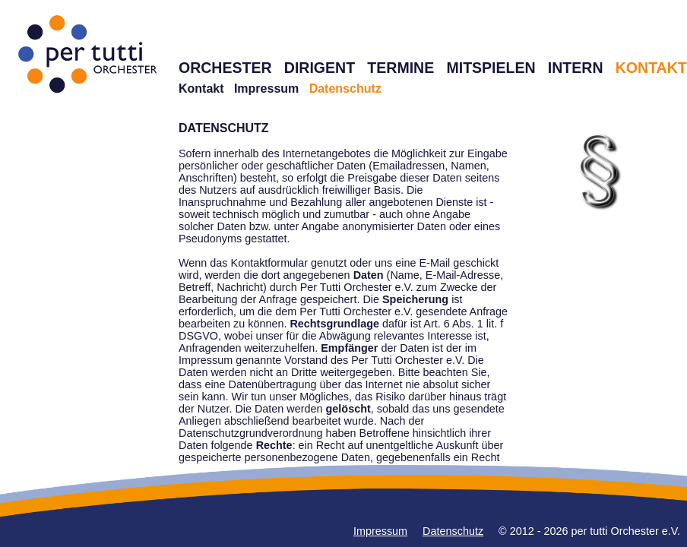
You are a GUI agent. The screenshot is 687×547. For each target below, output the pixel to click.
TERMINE (400, 67)
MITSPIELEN (490, 67)
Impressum (266, 88)
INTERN (575, 67)
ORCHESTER (225, 67)
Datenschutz (453, 531)
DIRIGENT (319, 67)
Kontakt (201, 88)
